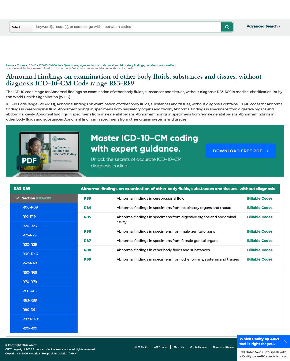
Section (36, 198)
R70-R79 (29, 282)
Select (16, 27)
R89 (87, 259)
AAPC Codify (141, 347)
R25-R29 (29, 235)
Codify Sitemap (198, 347)
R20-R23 (29, 226)
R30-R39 (29, 245)
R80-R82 (29, 291)
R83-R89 (29, 300)
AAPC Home (160, 347)
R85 (87, 217)
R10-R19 (29, 217)
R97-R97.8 (30, 319)
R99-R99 (29, 328)
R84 (87, 208)
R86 (87, 231)
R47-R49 (29, 263)
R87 (87, 241)
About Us (179, 347)
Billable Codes (259, 198)
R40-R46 (30, 254)
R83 (87, 198)
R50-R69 (29, 272)
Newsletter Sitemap (223, 347)
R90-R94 (30, 310)
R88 (87, 250)
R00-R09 (30, 207)
